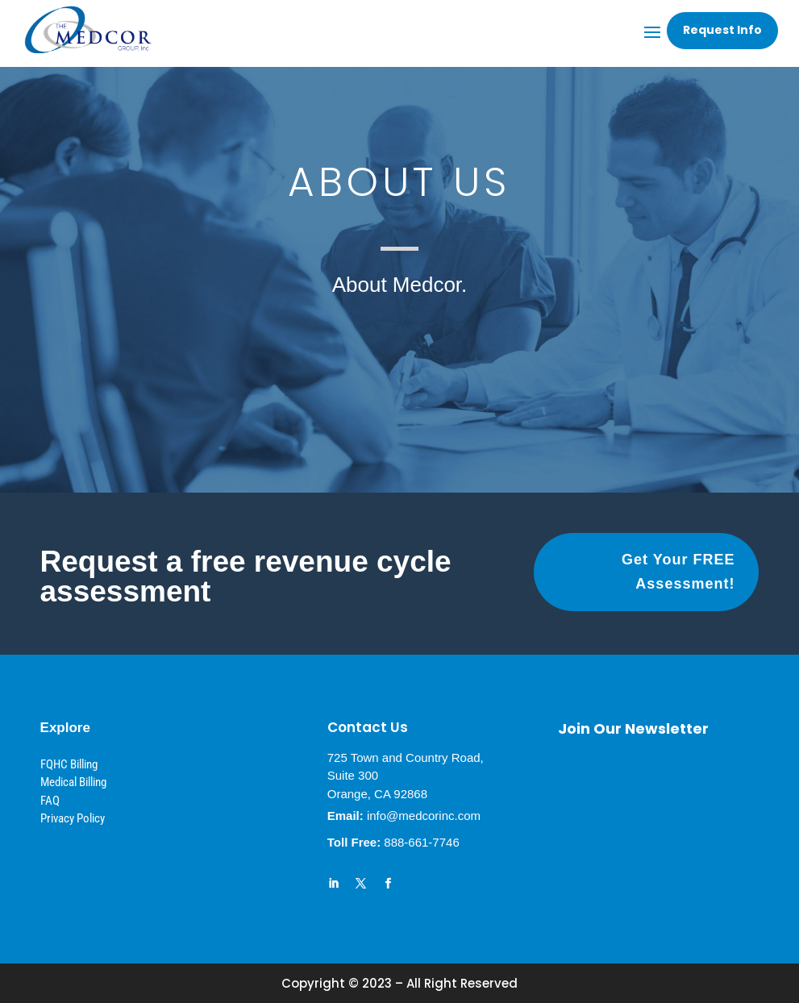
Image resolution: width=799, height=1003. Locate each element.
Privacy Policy (72, 818)
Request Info (722, 30)
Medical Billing (73, 782)
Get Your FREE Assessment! (678, 572)
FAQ (50, 800)
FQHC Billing (69, 764)
